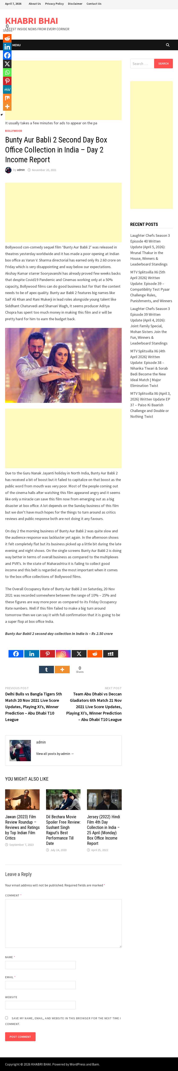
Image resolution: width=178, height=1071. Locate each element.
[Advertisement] (63, 90)
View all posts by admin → (55, 753)
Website (11, 997)
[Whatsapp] (7, 72)
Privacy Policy (54, 4)
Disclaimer (75, 4)
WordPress (77, 1064)
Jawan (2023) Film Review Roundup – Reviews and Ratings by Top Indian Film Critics (22, 827)
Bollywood (13, 131)
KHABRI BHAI (31, 20)
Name (10, 957)
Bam (95, 1064)
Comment (13, 895)
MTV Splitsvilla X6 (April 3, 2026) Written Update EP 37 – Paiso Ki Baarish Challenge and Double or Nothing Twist (150, 405)
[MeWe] (7, 89)
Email (10, 977)
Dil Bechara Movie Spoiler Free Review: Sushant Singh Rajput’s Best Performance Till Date (63, 830)
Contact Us (94, 4)
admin (21, 170)
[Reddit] (94, 650)
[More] (62, 666)
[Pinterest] (47, 650)
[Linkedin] (31, 650)
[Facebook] (16, 650)
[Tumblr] (46, 666)
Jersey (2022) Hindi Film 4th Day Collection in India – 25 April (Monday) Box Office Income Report (103, 830)
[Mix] (7, 98)
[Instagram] (63, 650)
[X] (79, 650)
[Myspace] (110, 650)
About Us (35, 4)
